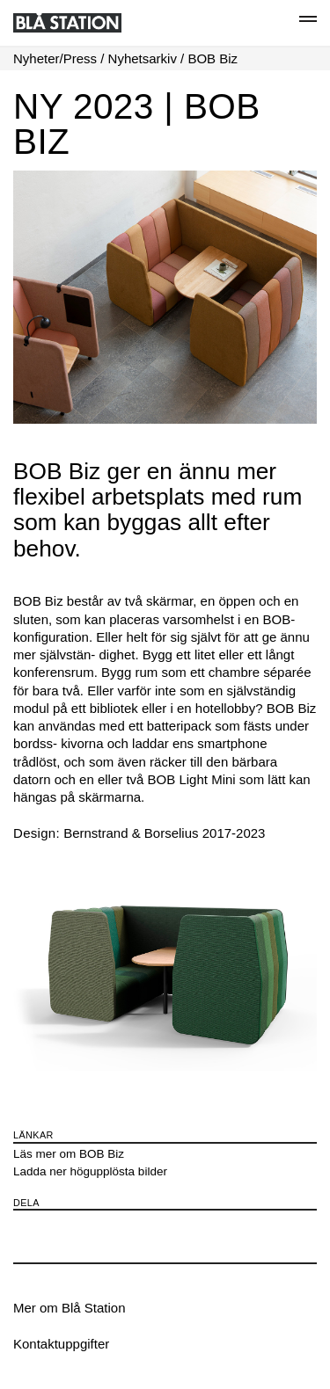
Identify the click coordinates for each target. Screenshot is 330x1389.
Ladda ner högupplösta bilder (90, 1171)
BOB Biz (212, 58)
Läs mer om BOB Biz (68, 1153)
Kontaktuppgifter (61, 1343)
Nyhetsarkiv (142, 58)
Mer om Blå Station (69, 1307)
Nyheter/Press (55, 58)
